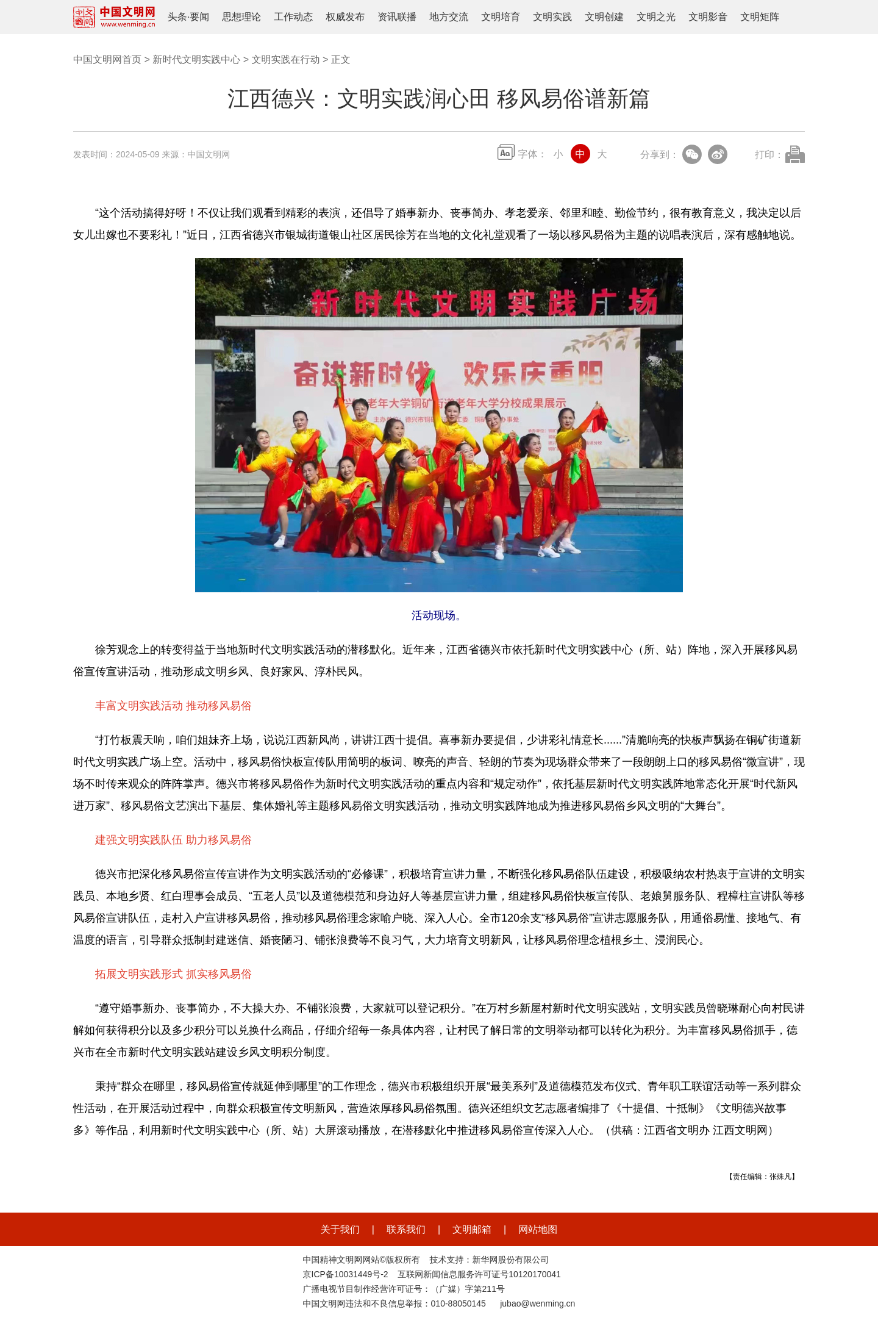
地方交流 (448, 17)
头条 (177, 17)
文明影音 (707, 17)
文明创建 (604, 17)
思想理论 (241, 17)
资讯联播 (396, 17)
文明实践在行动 (285, 59)
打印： (769, 154)
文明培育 (500, 17)
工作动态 (293, 17)
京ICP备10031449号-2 (345, 1274)
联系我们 (406, 1229)
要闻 (199, 17)
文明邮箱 (471, 1229)
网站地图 (537, 1229)
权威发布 (345, 17)
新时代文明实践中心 (196, 59)
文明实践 (552, 17)
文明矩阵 (759, 17)
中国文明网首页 (107, 59)
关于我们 (340, 1229)
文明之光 (656, 17)
